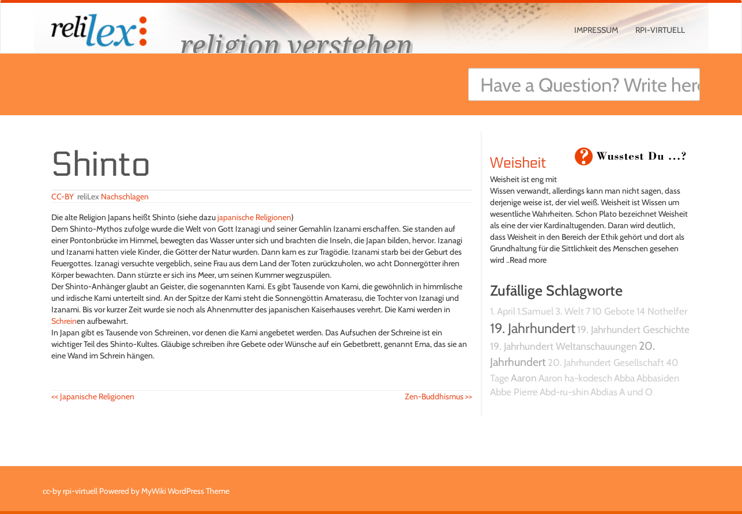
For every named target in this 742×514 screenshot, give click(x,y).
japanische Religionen (254, 217)
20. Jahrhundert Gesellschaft (606, 362)
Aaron (524, 378)
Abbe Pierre (514, 392)
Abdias (603, 392)
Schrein (64, 321)
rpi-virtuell (660, 30)
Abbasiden (657, 378)
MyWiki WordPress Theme (185, 491)
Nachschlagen (125, 196)
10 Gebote (613, 311)
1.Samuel (535, 311)
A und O (636, 392)
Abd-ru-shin (564, 392)
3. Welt (569, 311)
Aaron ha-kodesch (575, 378)
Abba (624, 378)
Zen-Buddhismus (438, 396)
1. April (502, 311)
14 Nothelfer (661, 311)
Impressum (596, 30)
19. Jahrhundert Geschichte (633, 329)
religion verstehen (296, 44)
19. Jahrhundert (532, 328)
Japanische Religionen (92, 396)
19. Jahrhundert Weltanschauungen (563, 346)
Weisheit (518, 163)
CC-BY (62, 196)
